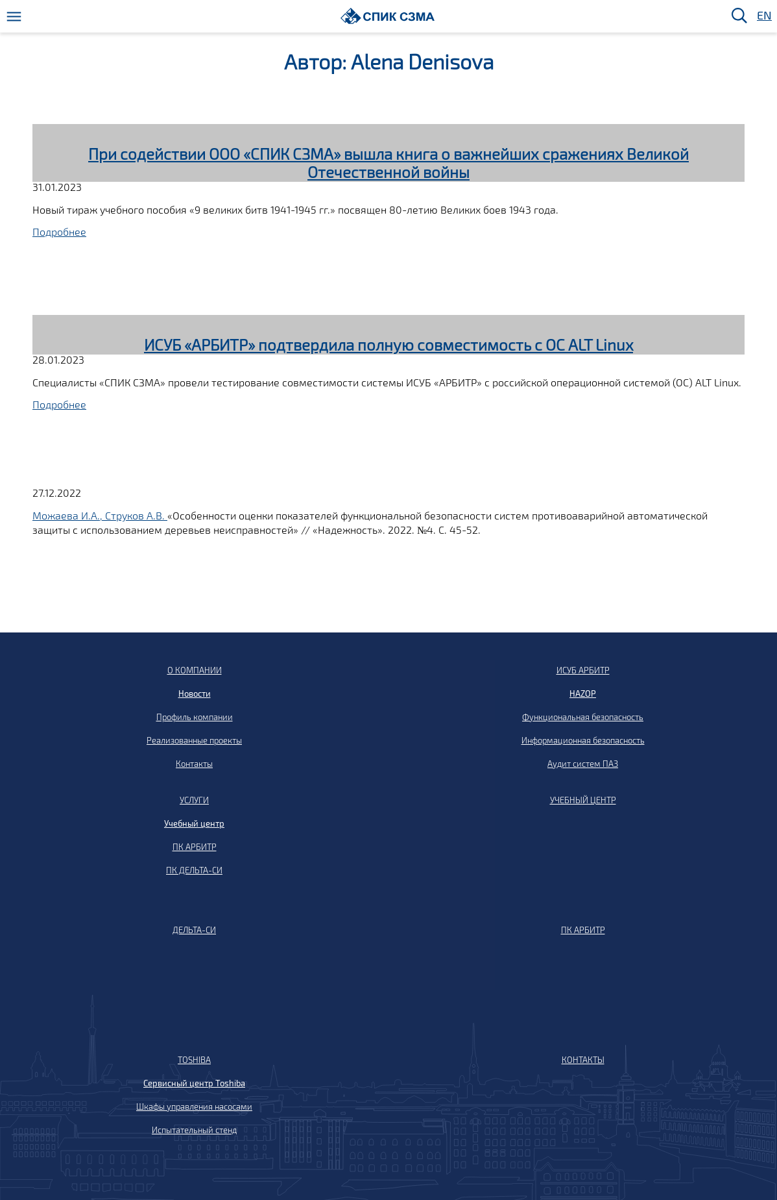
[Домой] (388, 16)
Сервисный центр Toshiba (194, 1083)
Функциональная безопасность (582, 717)
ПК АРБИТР (195, 847)
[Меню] (13, 16)
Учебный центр (194, 823)
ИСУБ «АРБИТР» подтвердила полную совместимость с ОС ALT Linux (388, 344)
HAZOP (582, 693)
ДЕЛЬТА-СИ (194, 930)
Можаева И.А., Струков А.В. (99, 515)
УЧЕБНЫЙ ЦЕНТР (583, 800)
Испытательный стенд (194, 1130)
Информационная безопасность (583, 740)
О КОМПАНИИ (194, 670)
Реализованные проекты (194, 740)
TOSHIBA (194, 1060)
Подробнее (59, 231)
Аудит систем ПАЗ (582, 763)
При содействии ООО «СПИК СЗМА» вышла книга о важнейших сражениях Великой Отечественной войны (388, 163)
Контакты (194, 763)
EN (763, 16)
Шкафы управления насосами (194, 1106)
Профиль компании (194, 717)
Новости (194, 693)
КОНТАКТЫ (583, 1060)
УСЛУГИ (194, 800)
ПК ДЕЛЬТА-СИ (194, 870)
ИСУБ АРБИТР (583, 670)
